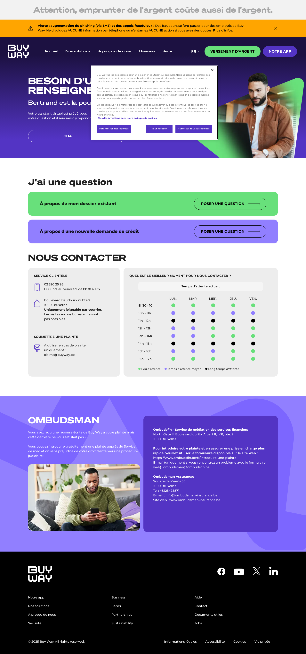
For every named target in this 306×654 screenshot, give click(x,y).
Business (147, 51)
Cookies (239, 641)
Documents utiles (209, 614)
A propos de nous (114, 51)
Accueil (51, 51)
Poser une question (230, 204)
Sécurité (34, 623)
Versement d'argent (232, 51)
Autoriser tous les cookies (194, 128)
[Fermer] (212, 70)
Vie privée (262, 641)
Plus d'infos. (223, 30)
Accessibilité (215, 641)
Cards (116, 606)
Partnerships (121, 614)
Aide (167, 51)
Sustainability (122, 623)
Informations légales (180, 641)
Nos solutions (77, 51)
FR (196, 51)
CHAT (76, 136)
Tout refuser (159, 128)
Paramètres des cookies (114, 128)
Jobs (198, 623)
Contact (201, 606)
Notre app (280, 51)
